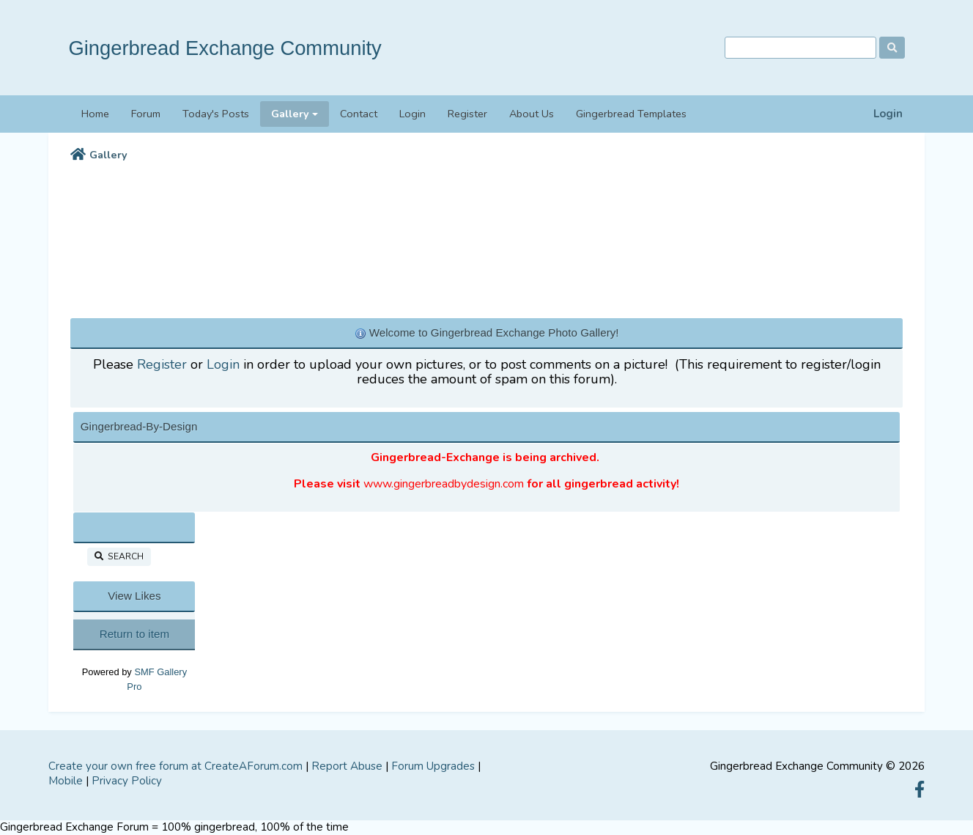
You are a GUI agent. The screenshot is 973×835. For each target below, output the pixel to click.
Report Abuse (346, 766)
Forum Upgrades (433, 766)
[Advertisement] (486, 237)
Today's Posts (215, 113)
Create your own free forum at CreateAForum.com (175, 766)
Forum (145, 113)
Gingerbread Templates (631, 113)
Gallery (108, 155)
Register (467, 113)
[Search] (800, 48)
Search (119, 556)
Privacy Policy (127, 780)
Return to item (134, 634)
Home (95, 113)
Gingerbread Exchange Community (224, 48)
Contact (358, 113)
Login (888, 114)
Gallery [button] (290, 113)
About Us (531, 113)
